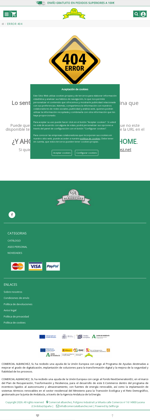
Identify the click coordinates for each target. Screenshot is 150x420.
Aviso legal (10, 310)
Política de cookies (15, 322)
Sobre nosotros (13, 292)
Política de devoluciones (18, 304)
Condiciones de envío (16, 298)
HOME (127, 141)
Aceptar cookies (62, 152)
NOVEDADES (15, 253)
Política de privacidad (16, 316)
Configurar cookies (86, 152)
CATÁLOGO (14, 240)
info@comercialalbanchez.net (76, 406)
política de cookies (90, 138)
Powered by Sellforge (107, 406)
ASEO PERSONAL (17, 247)
